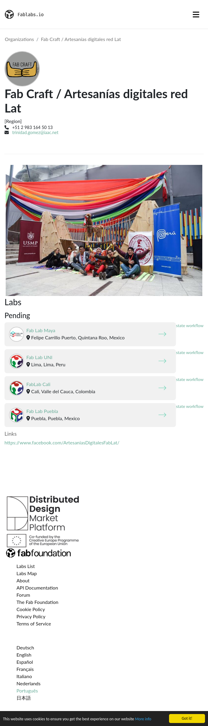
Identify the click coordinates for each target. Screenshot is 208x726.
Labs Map (26, 573)
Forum (23, 595)
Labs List (25, 566)
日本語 (23, 698)
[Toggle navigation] (196, 14)
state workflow (190, 325)
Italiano (24, 676)
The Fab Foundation (37, 602)
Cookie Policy (30, 609)
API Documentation (37, 587)
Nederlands (28, 683)
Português (27, 690)
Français (25, 669)
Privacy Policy (31, 616)
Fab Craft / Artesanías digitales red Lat (81, 39)
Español (24, 662)
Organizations (19, 39)
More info (143, 719)
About (23, 580)
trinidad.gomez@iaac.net (35, 132)
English (23, 654)
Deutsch (25, 647)
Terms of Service (33, 623)
